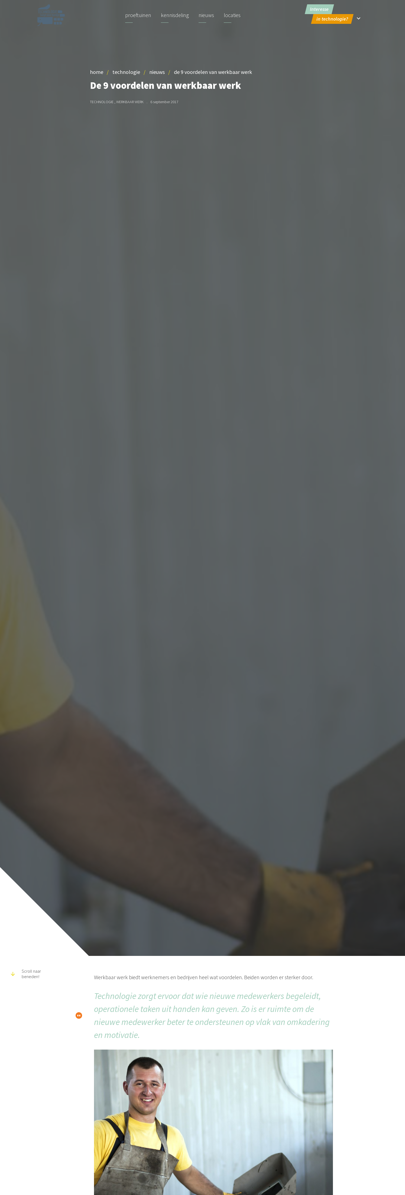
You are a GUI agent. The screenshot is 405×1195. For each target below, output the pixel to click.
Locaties (232, 15)
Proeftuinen (138, 15)
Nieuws (206, 15)
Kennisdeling (175, 15)
